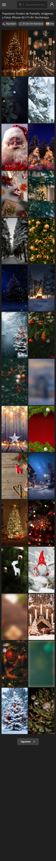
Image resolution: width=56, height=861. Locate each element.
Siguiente (28, 741)
